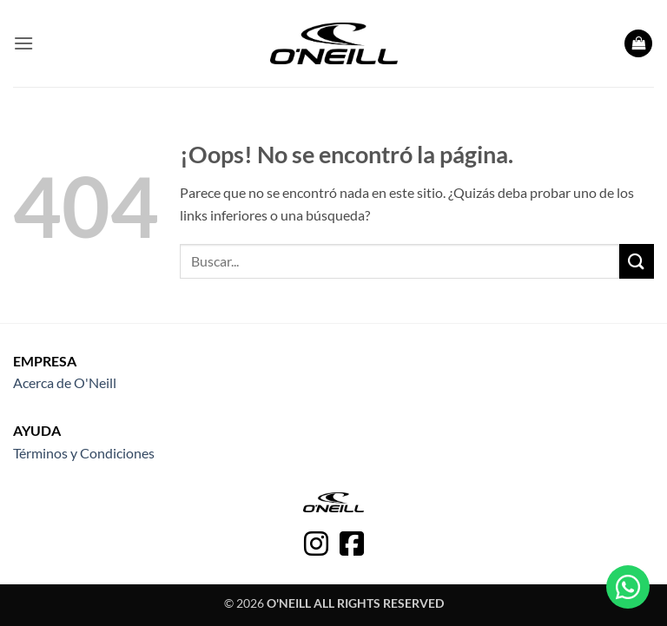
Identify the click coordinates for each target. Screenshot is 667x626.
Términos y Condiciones (84, 453)
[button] (23, 43)
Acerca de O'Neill (64, 382)
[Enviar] (636, 261)
